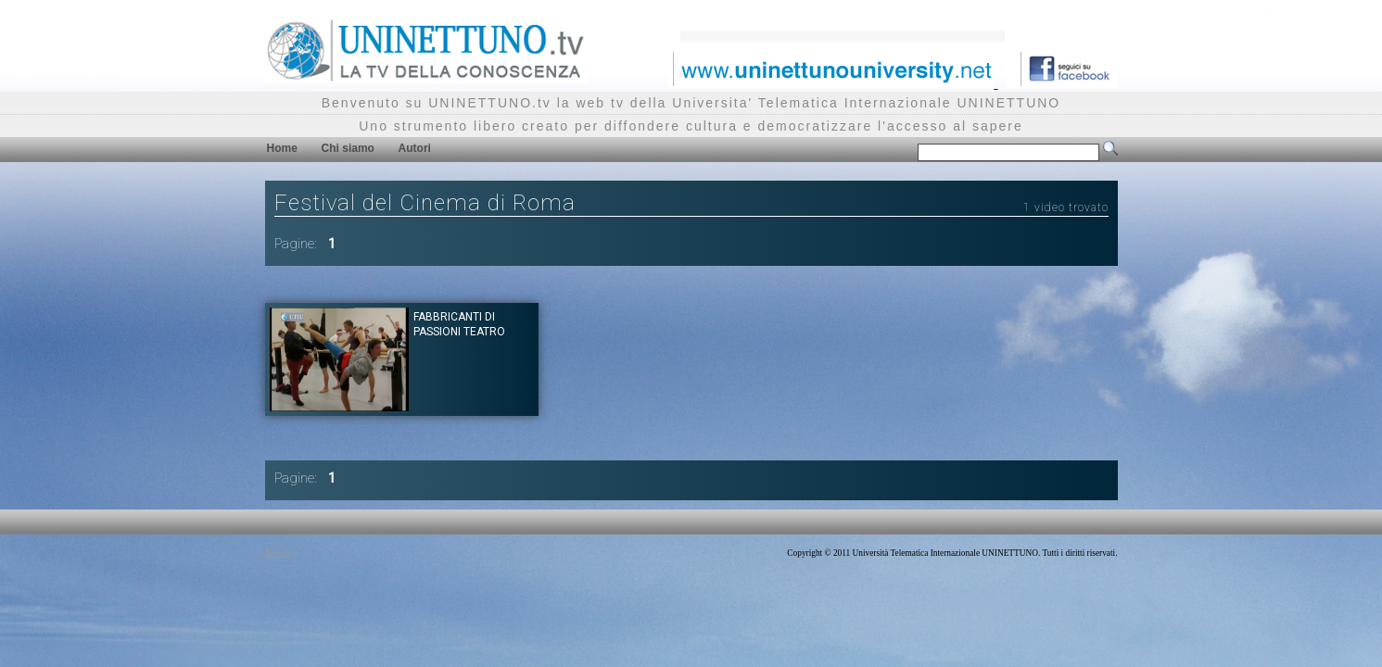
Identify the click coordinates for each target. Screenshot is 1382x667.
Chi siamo (348, 148)
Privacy (278, 553)
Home (282, 148)
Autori (415, 148)
